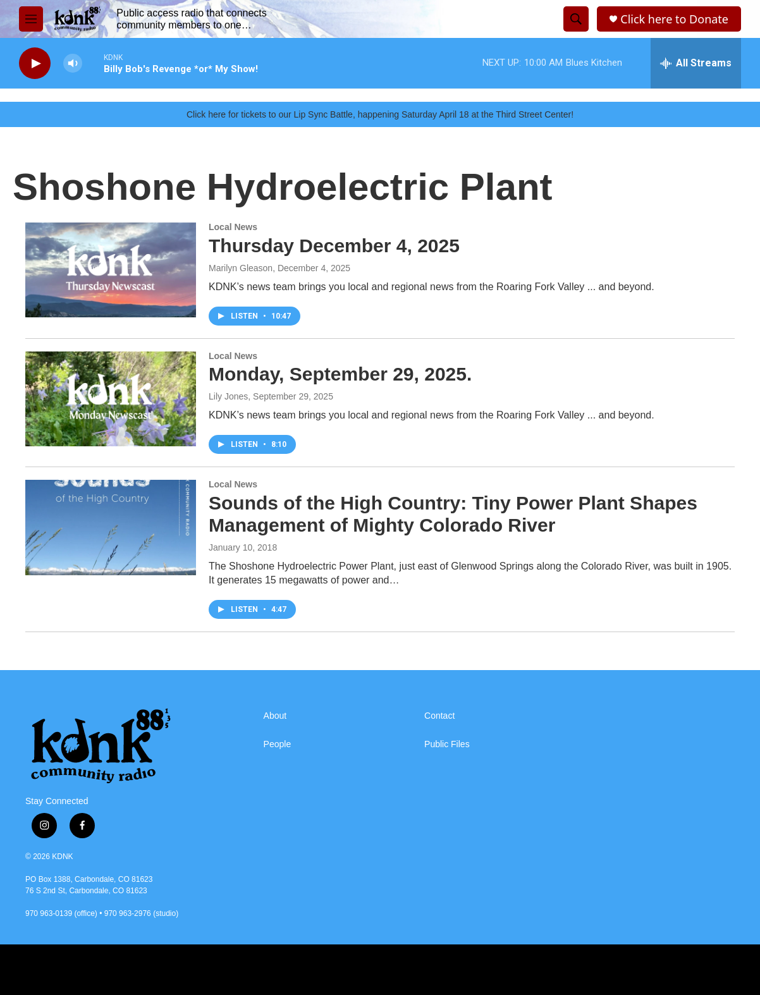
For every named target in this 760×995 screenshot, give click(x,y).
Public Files (447, 744)
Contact (439, 716)
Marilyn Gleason (241, 268)
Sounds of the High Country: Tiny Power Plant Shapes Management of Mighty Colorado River (453, 513)
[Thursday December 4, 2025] (110, 270)
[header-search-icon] (576, 19)
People (277, 744)
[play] (35, 63)
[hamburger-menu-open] (31, 19)
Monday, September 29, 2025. (340, 373)
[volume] (72, 63)
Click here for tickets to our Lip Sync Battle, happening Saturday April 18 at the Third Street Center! (380, 114)
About (275, 716)
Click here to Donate (674, 19)
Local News (233, 227)
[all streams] (696, 63)
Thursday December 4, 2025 (334, 245)
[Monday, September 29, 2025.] (110, 398)
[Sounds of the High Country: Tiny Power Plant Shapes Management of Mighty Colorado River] (110, 527)
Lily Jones (228, 396)
